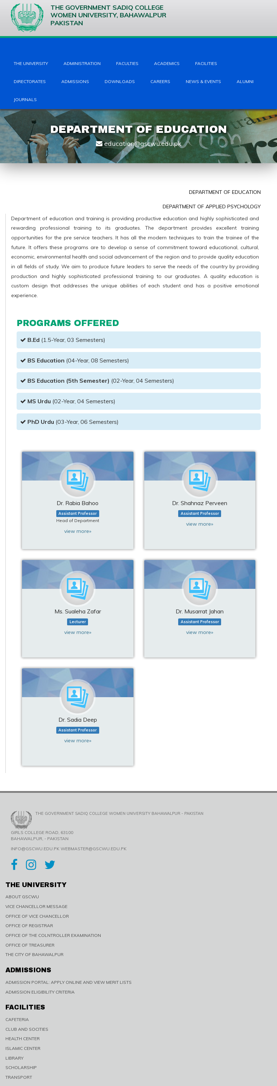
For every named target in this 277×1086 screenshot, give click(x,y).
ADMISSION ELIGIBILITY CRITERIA (40, 992)
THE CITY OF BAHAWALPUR (34, 954)
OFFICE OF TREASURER (29, 945)
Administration (82, 63)
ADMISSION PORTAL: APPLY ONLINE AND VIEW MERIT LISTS (68, 982)
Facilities (206, 63)
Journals (25, 99)
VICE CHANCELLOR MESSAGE (36, 906)
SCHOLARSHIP (21, 1067)
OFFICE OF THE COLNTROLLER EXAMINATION (53, 935)
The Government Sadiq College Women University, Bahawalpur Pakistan (88, 18)
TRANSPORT (18, 1077)
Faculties (127, 63)
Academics (167, 63)
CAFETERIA (17, 1019)
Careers (160, 81)
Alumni (245, 81)
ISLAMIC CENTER (22, 1048)
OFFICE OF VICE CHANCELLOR (37, 916)
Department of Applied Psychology (212, 206)
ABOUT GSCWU (22, 896)
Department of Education (225, 192)
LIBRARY (14, 1058)
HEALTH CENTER (22, 1038)
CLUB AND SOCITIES (26, 1029)
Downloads (120, 81)
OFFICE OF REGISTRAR (29, 925)
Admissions (75, 81)
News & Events (203, 81)
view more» (77, 531)
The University (31, 63)
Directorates (30, 81)
